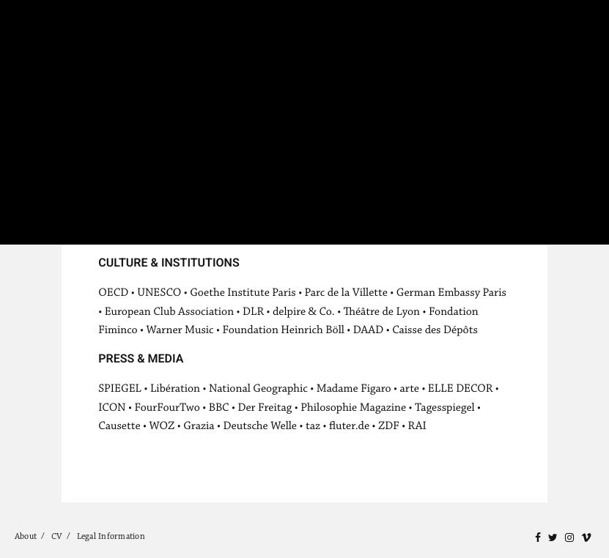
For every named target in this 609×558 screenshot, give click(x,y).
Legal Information (111, 536)
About (26, 536)
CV (56, 536)
